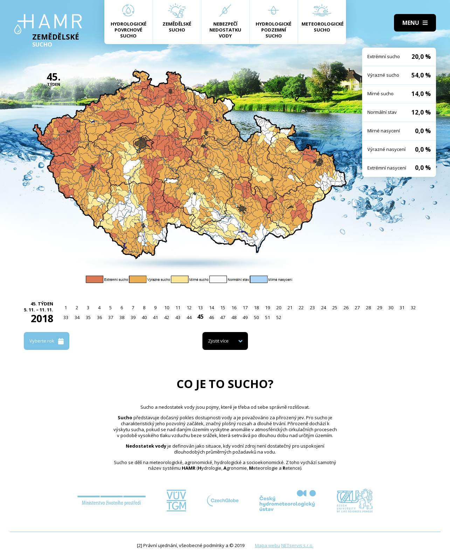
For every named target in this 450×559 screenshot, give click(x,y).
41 (155, 317)
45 (200, 316)
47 (222, 317)
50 (256, 317)
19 (267, 307)
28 (368, 307)
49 (245, 317)
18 (256, 307)
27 (357, 307)
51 (267, 317)
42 (166, 317)
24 (323, 307)
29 (379, 307)
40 (144, 317)
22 (301, 307)
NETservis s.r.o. (297, 545)
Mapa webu (267, 545)
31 (402, 307)
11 (177, 307)
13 (200, 307)
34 (77, 317)
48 (233, 317)
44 (189, 317)
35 (88, 317)
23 (312, 307)
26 (346, 307)
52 (278, 317)
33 (65, 317)
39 (133, 317)
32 (413, 307)
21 (290, 307)
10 (166, 307)
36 (99, 317)
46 (211, 317)
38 (121, 317)
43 (177, 317)
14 (211, 307)
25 (334, 307)
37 (110, 317)
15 (222, 307)
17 (245, 307)
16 (233, 307)
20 (278, 307)
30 (390, 307)
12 (189, 307)
